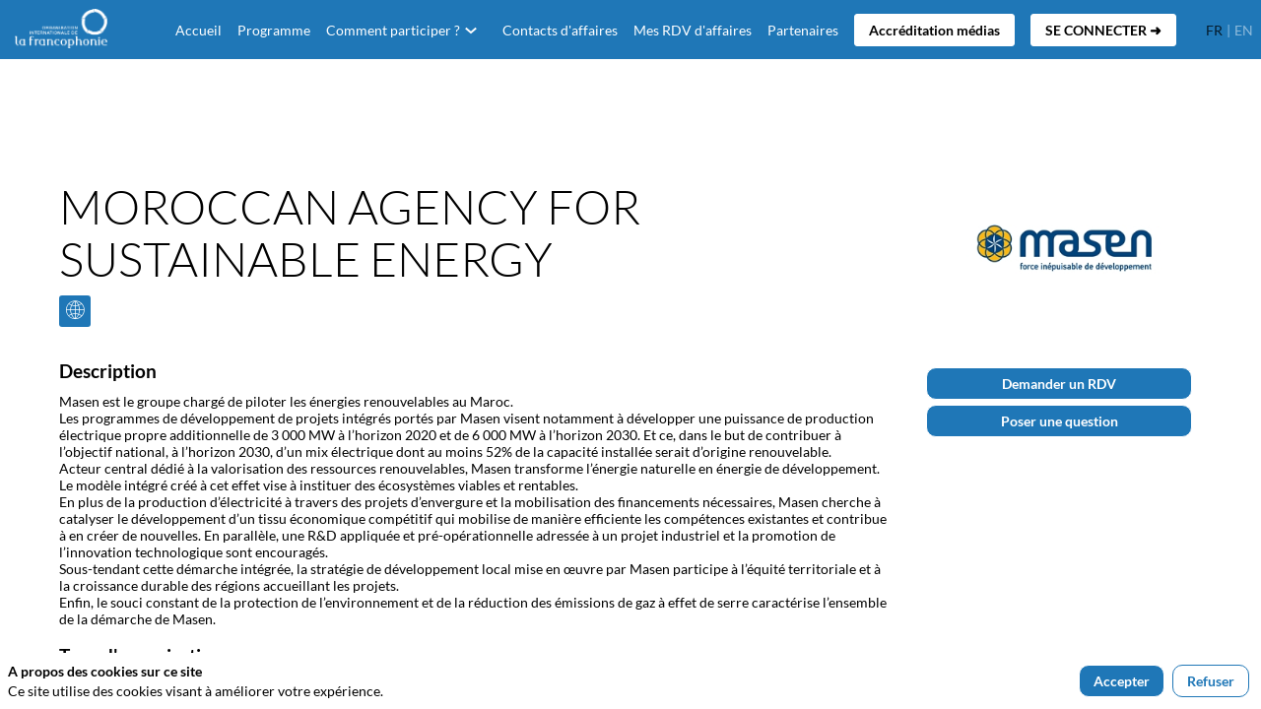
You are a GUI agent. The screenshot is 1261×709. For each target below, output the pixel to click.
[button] (934, 30)
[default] (198, 29)
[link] (273, 29)
